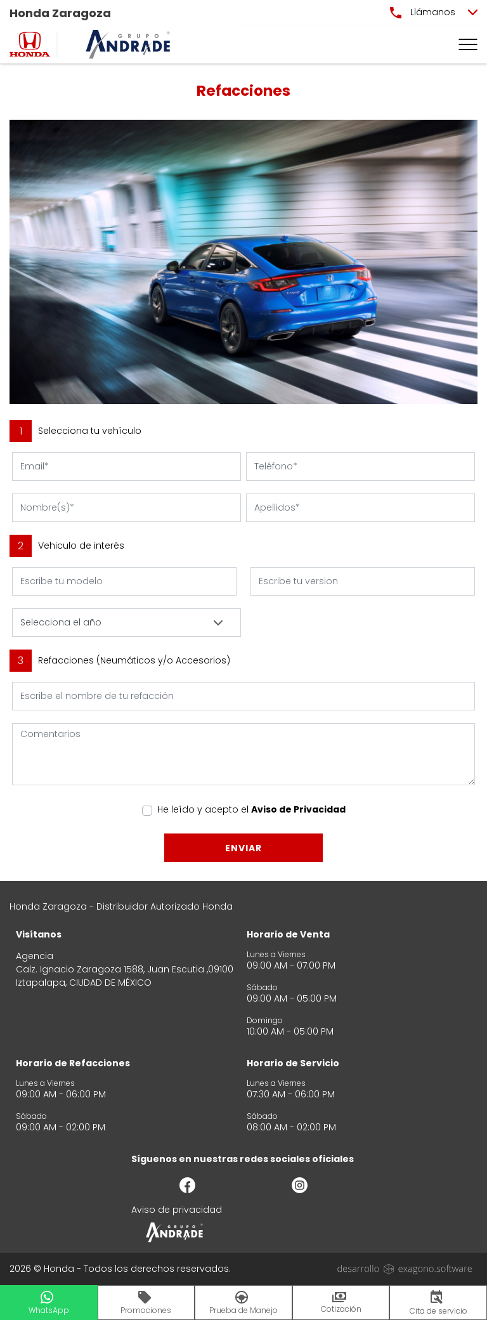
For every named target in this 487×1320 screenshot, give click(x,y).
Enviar (243, 848)
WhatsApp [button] (49, 1303)
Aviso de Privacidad (298, 809)
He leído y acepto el (251, 809)
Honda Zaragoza (60, 13)
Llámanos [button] (422, 12)
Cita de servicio (438, 1303)
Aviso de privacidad (176, 1209)
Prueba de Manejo (243, 1303)
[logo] (30, 44)
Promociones (145, 1303)
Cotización (341, 1303)
